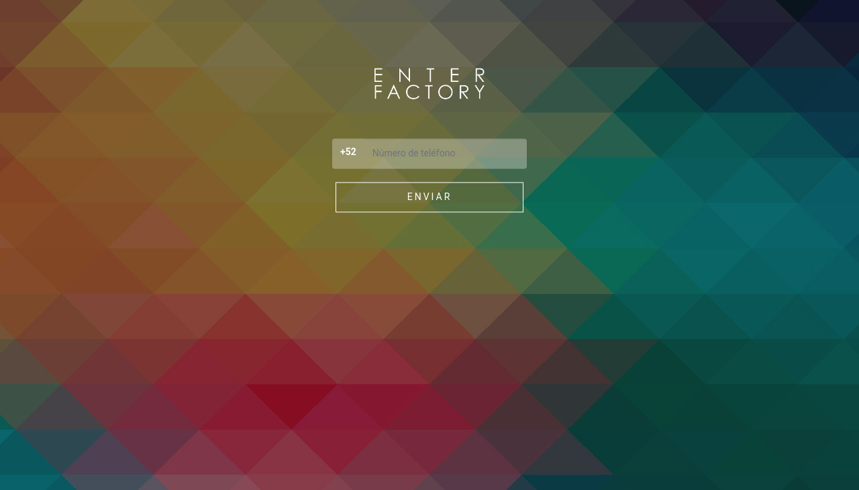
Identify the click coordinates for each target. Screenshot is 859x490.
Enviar (429, 196)
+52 (348, 151)
